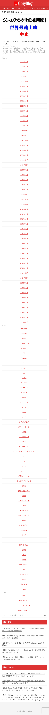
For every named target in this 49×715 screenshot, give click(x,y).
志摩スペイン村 (24, 501)
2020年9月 (24, 145)
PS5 (24, 363)
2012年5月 (24, 298)
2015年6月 (24, 239)
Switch (24, 368)
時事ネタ (24, 530)
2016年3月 (24, 229)
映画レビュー (24, 525)
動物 (24, 486)
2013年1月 (24, 268)
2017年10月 (24, 204)
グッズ (24, 407)
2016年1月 (24, 234)
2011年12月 (24, 322)
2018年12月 (24, 194)
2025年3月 (24, 62)
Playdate (24, 358)
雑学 (24, 579)
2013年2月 (24, 263)
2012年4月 (24, 302)
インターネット (24, 387)
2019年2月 (24, 185)
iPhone (24, 348)
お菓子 (24, 397)
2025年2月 (24, 67)
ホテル (26, 8)
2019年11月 (24, 160)
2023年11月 (24, 76)
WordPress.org (24, 610)
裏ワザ (24, 560)
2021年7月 (24, 96)
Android (24, 333)
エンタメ (24, 392)
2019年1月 (24, 189)
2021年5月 (24, 106)
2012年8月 (24, 283)
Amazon (24, 329)
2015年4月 (24, 243)
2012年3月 (24, 307)
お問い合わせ (41, 8)
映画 (24, 520)
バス (24, 456)
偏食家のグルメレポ (24, 481)
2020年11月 (24, 135)
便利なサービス (24, 476)
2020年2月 (24, 155)
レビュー (24, 471)
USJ (7, 8)
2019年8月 (24, 170)
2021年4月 (24, 111)
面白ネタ (24, 584)
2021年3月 (24, 116)
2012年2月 (24, 312)
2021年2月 (24, 121)
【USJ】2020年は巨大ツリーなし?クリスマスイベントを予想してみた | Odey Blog (23, 698)
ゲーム (32, 8)
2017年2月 (24, 219)
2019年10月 (24, 165)
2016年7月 (24, 224)
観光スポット (24, 564)
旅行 (24, 505)
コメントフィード (24, 605)
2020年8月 (24, 150)
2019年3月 (24, 180)
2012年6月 (24, 293)
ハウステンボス (16, 8)
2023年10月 (24, 81)
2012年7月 (24, 288)
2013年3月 (24, 258)
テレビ (24, 442)
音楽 (24, 589)
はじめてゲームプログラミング (24, 451)
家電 (24, 496)
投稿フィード (24, 600)
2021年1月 (24, 126)
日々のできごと (24, 515)
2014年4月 (24, 248)
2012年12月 (24, 273)
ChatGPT (24, 338)
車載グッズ (24, 574)
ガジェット (24, 402)
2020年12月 (24, 130)
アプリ (24, 378)
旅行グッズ (24, 510)
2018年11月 (24, 199)
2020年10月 (24, 140)
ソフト (24, 432)
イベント (24, 383)
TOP (3, 8)
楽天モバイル (24, 545)
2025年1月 (24, 71)
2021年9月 (24, 86)
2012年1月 (24, 317)
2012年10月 (24, 278)
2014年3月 (24, 253)
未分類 (24, 535)
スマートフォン (24, 427)
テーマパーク (24, 437)
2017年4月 (24, 209)
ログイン (24, 595)
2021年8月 (24, 91)
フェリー (24, 461)
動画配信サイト (24, 491)
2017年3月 (24, 214)
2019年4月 (24, 175)
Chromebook (24, 343)
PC (24, 353)
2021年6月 (24, 101)
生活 (24, 555)
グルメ (24, 412)
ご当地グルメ (24, 422)
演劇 (24, 550)
